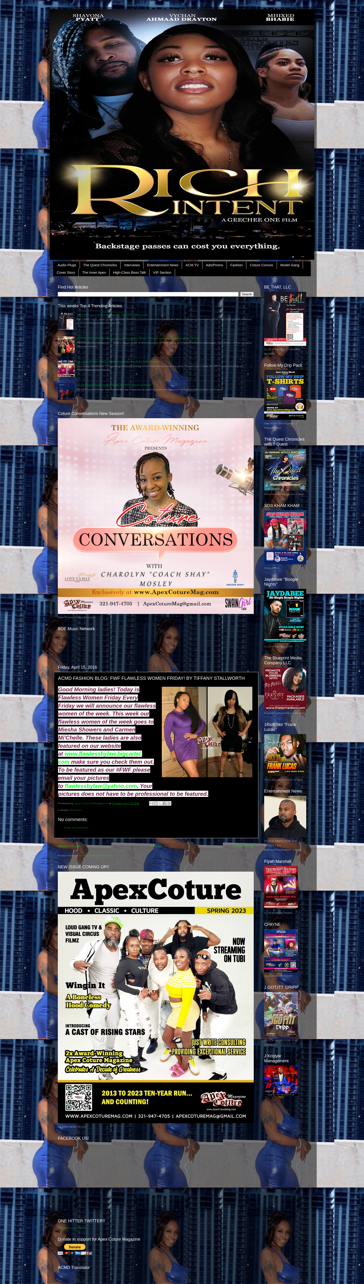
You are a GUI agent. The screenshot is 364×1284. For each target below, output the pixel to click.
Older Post (243, 846)
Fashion (236, 265)
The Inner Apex (94, 272)
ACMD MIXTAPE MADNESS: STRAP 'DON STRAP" (114, 384)
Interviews (132, 265)
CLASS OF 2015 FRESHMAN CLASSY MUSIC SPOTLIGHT (119, 361)
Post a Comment (76, 827)
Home (156, 846)
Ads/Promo (214, 265)
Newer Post (69, 846)
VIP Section (162, 272)
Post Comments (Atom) (96, 855)
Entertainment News (162, 265)
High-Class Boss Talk (129, 272)
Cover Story (66, 272)
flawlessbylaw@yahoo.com (101, 786)
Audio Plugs (67, 265)
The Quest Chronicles (100, 265)
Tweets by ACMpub (72, 1227)
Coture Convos (261, 265)
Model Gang (289, 265)
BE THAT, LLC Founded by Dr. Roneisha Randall (112, 314)
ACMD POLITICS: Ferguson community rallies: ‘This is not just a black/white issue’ (138, 338)
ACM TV (191, 265)
